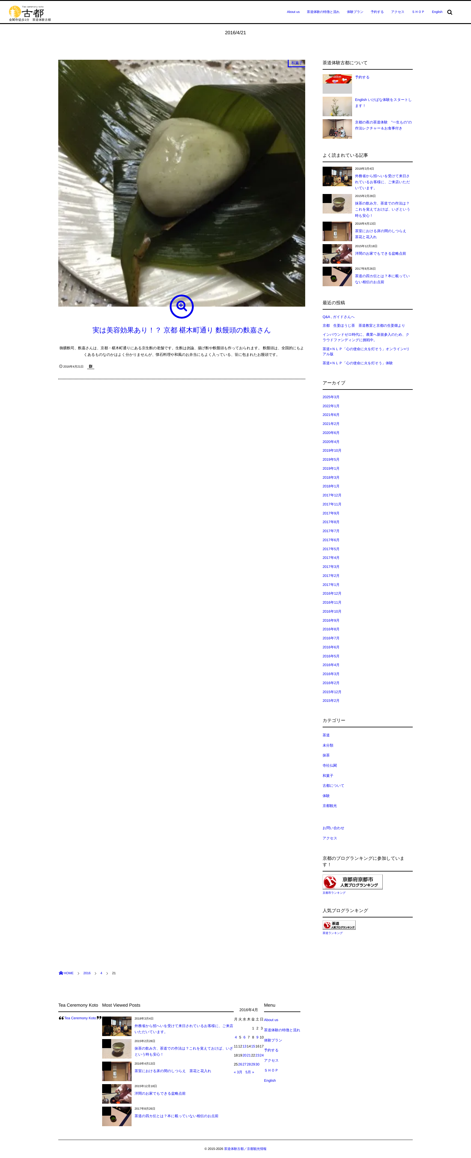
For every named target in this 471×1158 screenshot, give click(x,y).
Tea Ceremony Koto (80, 1018)
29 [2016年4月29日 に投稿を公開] (253, 1064)
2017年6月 (331, 540)
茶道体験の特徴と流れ (323, 12)
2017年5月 (331, 549)
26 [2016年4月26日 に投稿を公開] (240, 1064)
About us (293, 12)
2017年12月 (332, 495)
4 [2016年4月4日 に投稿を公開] (236, 1037)
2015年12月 (332, 692)
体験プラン (355, 12)
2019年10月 (332, 450)
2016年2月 (331, 683)
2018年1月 (331, 486)
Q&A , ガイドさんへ (339, 317)
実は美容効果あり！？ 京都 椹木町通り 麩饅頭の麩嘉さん (182, 330)
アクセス (397, 12)
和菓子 (297, 63)
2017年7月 (331, 531)
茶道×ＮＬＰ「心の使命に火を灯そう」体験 (358, 363)
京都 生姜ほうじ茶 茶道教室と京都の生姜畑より (364, 325)
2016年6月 (331, 647)
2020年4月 (331, 442)
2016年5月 (331, 656)
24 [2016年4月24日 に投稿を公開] (262, 1055)
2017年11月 (332, 504)
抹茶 (326, 755)
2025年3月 (331, 397)
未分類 (328, 745)
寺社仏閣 (330, 765)
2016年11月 (332, 602)
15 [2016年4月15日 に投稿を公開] (253, 1046)
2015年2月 (331, 701)
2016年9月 (331, 620)
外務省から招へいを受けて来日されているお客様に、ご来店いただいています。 (382, 182)
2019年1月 (331, 468)
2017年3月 (331, 567)
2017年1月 (331, 585)
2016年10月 (332, 611)
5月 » (249, 1072)
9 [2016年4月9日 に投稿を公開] (258, 1037)
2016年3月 (331, 674)
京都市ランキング (334, 893)
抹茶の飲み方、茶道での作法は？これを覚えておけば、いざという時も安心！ (382, 209)
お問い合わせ (333, 828)
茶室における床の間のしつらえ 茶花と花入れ (173, 1071)
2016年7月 (331, 638)
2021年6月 (331, 415)
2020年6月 (331, 433)
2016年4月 (331, 665)
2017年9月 (331, 513)
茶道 (326, 735)
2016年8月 (331, 629)
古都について (333, 786)
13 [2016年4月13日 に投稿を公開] (244, 1046)
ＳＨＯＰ (418, 12)
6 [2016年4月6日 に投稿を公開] (244, 1037)
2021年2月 (331, 424)
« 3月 (238, 1072)
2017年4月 (331, 558)
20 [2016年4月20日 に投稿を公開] (244, 1055)
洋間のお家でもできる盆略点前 (380, 253)
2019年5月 (331, 459)
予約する (377, 12)
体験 (326, 796)
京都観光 (330, 806)
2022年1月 (331, 406)
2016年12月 (332, 593)
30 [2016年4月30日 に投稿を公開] (257, 1064)
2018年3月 (331, 477)
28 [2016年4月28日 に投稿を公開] (249, 1064)
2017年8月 (331, 522)
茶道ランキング (333, 933)
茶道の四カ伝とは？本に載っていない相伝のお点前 (176, 1116)
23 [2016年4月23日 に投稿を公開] (257, 1055)
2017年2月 (331, 576)
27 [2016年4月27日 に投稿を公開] (244, 1064)
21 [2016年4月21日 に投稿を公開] (249, 1055)
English (437, 12)
